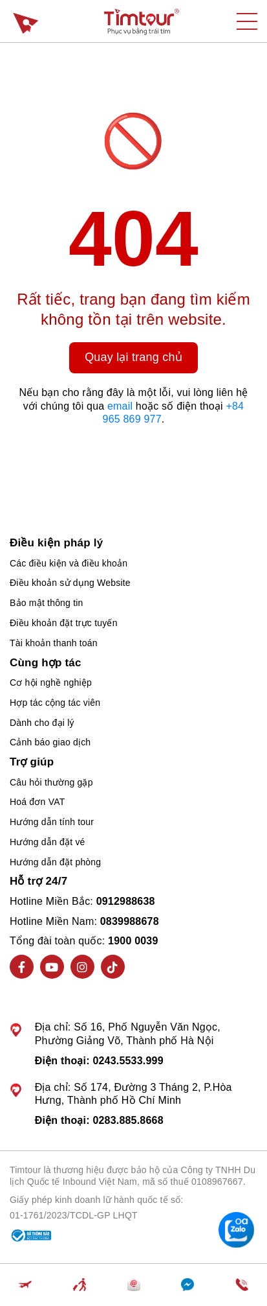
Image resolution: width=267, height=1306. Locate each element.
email (120, 406)
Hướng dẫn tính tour (52, 822)
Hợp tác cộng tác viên (55, 702)
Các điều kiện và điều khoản (68, 563)
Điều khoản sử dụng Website (70, 582)
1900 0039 (133, 940)
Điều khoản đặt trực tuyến (64, 623)
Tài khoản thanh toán (54, 643)
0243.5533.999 (127, 1060)
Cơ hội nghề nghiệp (51, 682)
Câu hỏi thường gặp (51, 782)
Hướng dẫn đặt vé (47, 842)
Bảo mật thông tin (46, 603)
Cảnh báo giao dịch (50, 742)
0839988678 (129, 921)
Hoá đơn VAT (37, 802)
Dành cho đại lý (42, 722)
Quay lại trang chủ (133, 357)
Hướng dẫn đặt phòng (55, 862)
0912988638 (125, 901)
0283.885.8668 (127, 1120)
